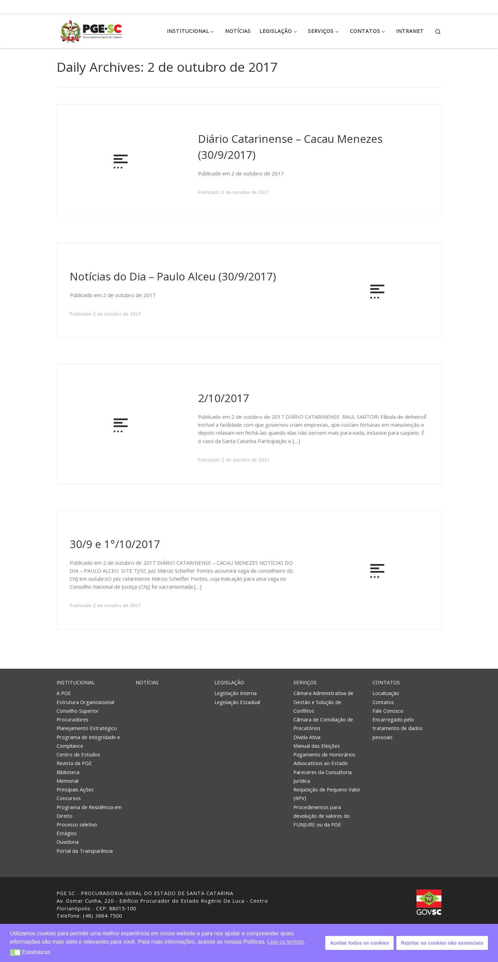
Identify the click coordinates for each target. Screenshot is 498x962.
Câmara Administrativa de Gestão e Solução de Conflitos (323, 702)
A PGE (64, 693)
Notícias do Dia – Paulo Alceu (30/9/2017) (173, 276)
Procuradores (72, 719)
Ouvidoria (68, 841)
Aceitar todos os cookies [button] (359, 943)
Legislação (229, 682)
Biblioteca (68, 772)
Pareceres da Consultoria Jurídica (322, 776)
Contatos (386, 682)
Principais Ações (75, 789)
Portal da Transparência (85, 850)
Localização (385, 693)
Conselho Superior (78, 710)
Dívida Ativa (306, 737)
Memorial (67, 780)
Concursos (69, 798)
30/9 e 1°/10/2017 (115, 544)
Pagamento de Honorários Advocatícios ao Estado (324, 758)
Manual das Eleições (316, 745)
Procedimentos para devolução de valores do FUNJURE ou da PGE (321, 816)
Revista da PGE (74, 763)
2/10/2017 (223, 398)
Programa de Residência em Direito (89, 811)
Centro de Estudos (78, 754)
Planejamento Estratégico (87, 728)
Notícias (147, 682)
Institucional (76, 682)
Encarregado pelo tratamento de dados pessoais (397, 728)
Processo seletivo (77, 824)
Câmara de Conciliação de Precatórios (323, 723)
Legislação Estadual (237, 702)
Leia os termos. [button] (286, 942)
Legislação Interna (235, 693)
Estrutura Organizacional (85, 702)
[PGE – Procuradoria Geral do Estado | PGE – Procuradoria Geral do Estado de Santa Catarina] (91, 29)
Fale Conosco (387, 710)
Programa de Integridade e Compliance (88, 741)
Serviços (305, 682)
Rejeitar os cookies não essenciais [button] (442, 943)
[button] (15, 952)
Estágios (67, 833)
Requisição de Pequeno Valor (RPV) (327, 793)
